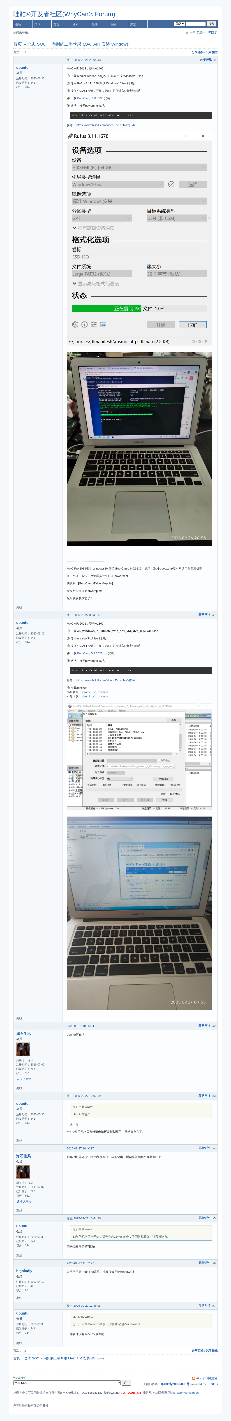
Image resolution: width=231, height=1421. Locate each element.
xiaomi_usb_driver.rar (95, 692)
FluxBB (212, 1384)
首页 (56, 24)
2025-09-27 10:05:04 (80, 1026)
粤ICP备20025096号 (175, 1384)
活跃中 (201, 32)
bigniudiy (24, 1271)
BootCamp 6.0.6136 (90, 98)
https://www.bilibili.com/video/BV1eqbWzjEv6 (105, 125)
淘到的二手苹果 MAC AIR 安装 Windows (90, 44)
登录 (114, 24)
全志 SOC (36, 44)
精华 (37, 24)
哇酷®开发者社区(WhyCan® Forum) (64, 14)
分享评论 (206, 59)
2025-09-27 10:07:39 (87, 1096)
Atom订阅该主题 (207, 1378)
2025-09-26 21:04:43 (87, 60)
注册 (95, 24)
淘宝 (133, 24)
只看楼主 (212, 52)
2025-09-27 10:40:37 (80, 1148)
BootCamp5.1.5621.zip (92, 653)
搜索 (76, 24)
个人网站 (25, 1079)
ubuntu (22, 67)
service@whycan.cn (186, 1392)
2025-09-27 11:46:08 (87, 1305)
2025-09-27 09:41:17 (87, 615)
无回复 (212, 32)
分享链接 (197, 52)
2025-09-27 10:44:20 (87, 1218)
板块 (18, 24)
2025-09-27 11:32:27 (80, 1263)
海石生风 (23, 1034)
